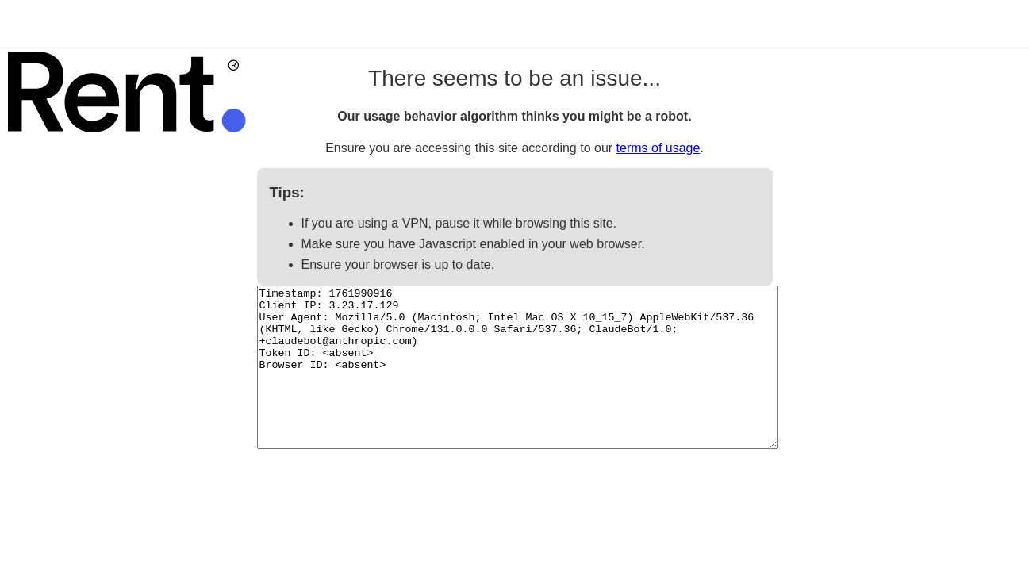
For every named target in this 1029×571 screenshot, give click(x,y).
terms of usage (658, 148)
